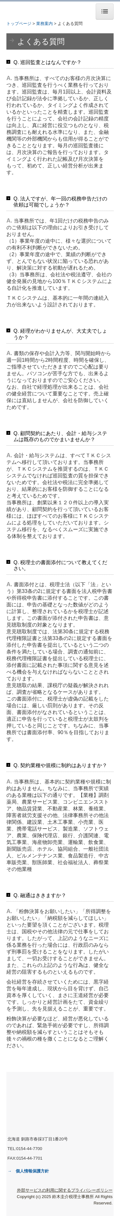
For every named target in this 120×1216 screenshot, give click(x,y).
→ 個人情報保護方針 (28, 1171)
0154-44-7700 (29, 1148)
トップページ (18, 23)
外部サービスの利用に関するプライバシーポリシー (65, 1190)
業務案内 (44, 23)
